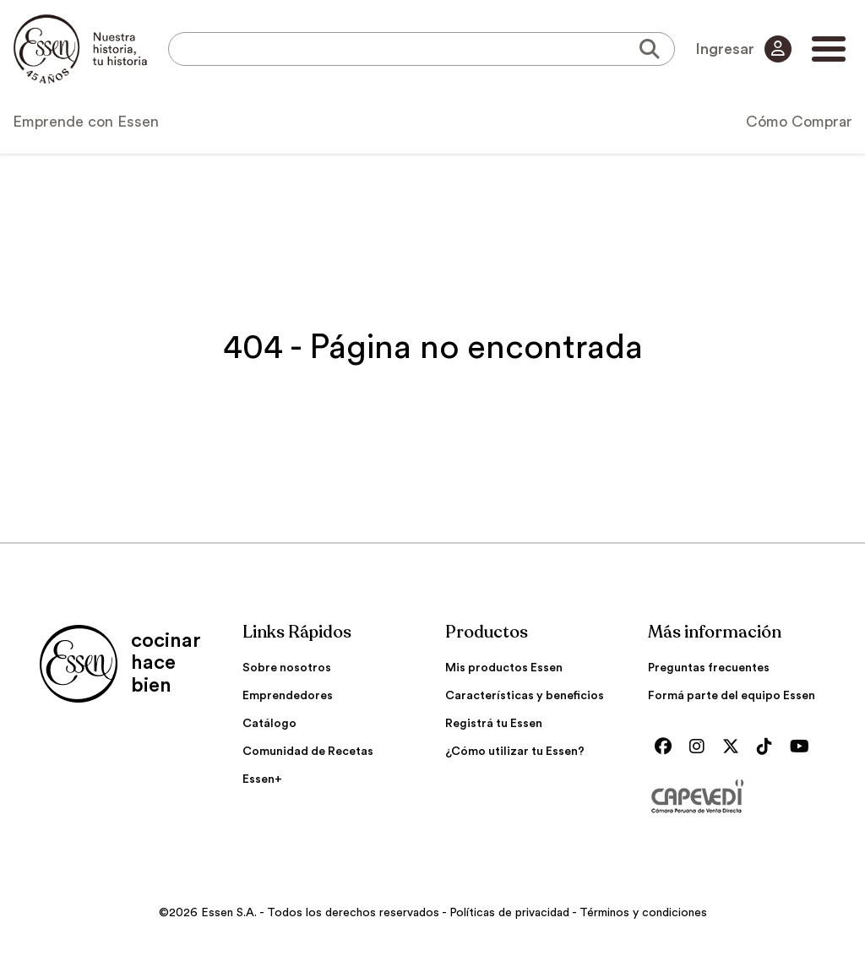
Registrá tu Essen (493, 724)
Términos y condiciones (643, 913)
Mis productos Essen (504, 668)
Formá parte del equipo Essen (731, 696)
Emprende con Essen (86, 121)
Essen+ (262, 779)
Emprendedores (287, 696)
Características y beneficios (524, 696)
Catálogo (269, 724)
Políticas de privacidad (509, 913)
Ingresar (743, 48)
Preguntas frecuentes (709, 668)
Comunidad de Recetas (307, 751)
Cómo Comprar (799, 121)
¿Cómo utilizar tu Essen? (515, 751)
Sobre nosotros (286, 668)
